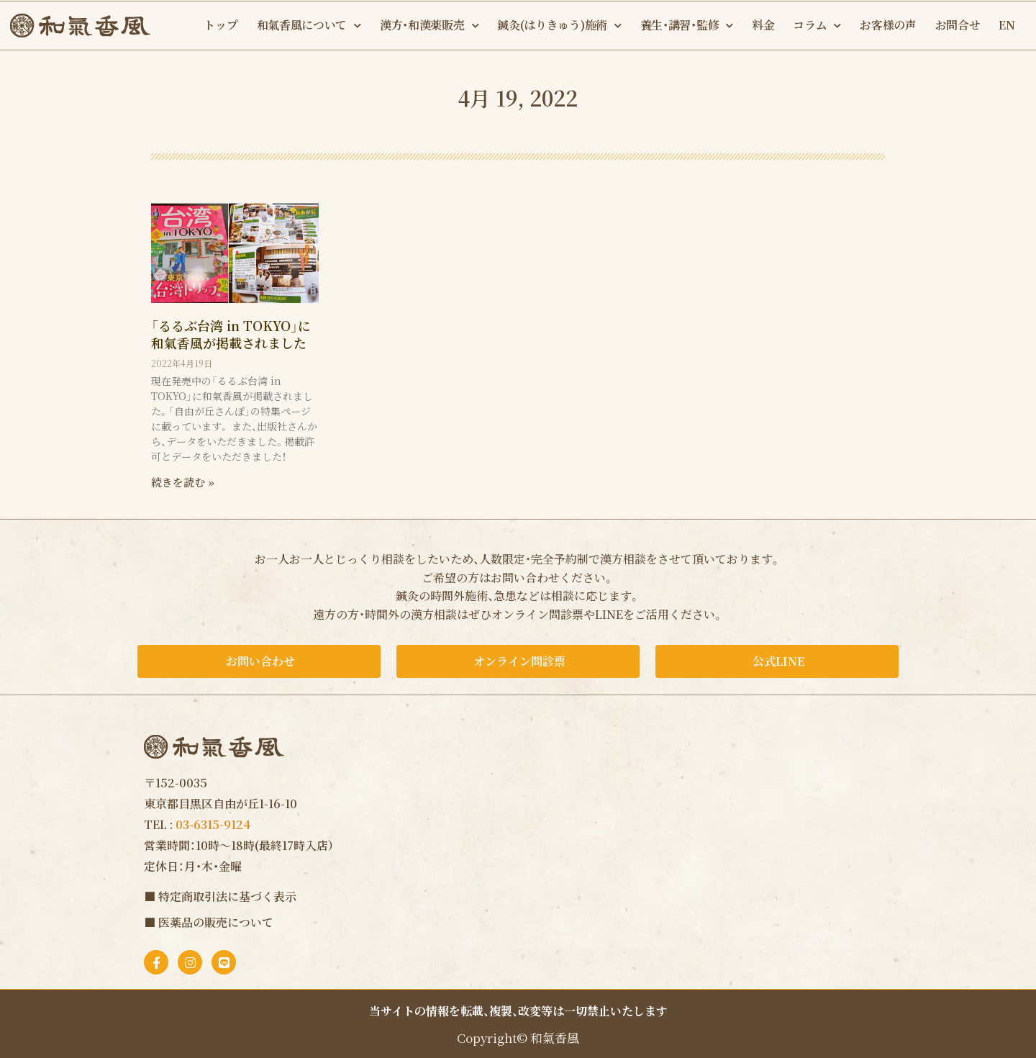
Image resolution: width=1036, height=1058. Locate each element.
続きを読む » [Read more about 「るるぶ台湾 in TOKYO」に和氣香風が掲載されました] (182, 481)
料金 (763, 25)
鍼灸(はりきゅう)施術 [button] (559, 25)
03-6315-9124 (213, 824)
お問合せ (958, 25)
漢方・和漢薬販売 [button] (429, 25)
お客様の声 (888, 25)
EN (1006, 25)
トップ (220, 25)
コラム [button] (817, 25)
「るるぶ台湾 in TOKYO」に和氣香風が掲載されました (231, 333)
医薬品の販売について (215, 922)
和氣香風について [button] (309, 25)
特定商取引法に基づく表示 (227, 896)
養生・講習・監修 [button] (686, 25)
